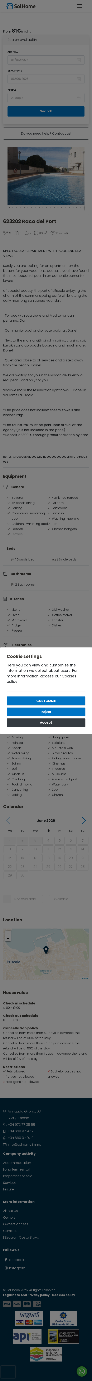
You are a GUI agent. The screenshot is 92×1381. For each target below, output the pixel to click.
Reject (46, 711)
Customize (46, 700)
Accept (46, 722)
